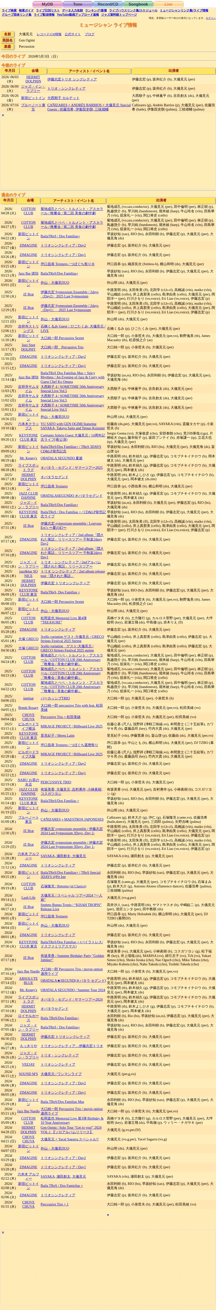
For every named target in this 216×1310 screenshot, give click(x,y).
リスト (48, 10)
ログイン (211, 18)
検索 (9, 10)
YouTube (78, 14)
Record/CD (108, 4)
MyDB (47, 4)
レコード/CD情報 (49, 34)
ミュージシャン (184, 10)
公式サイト (73, 34)
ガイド (26, 10)
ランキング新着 (96, 10)
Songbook (138, 4)
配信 (44, 14)
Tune (77, 4)
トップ (119, 14)
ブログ (89, 34)
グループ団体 (16, 14)
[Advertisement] (108, 153)
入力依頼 (72, 10)
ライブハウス (133, 10)
